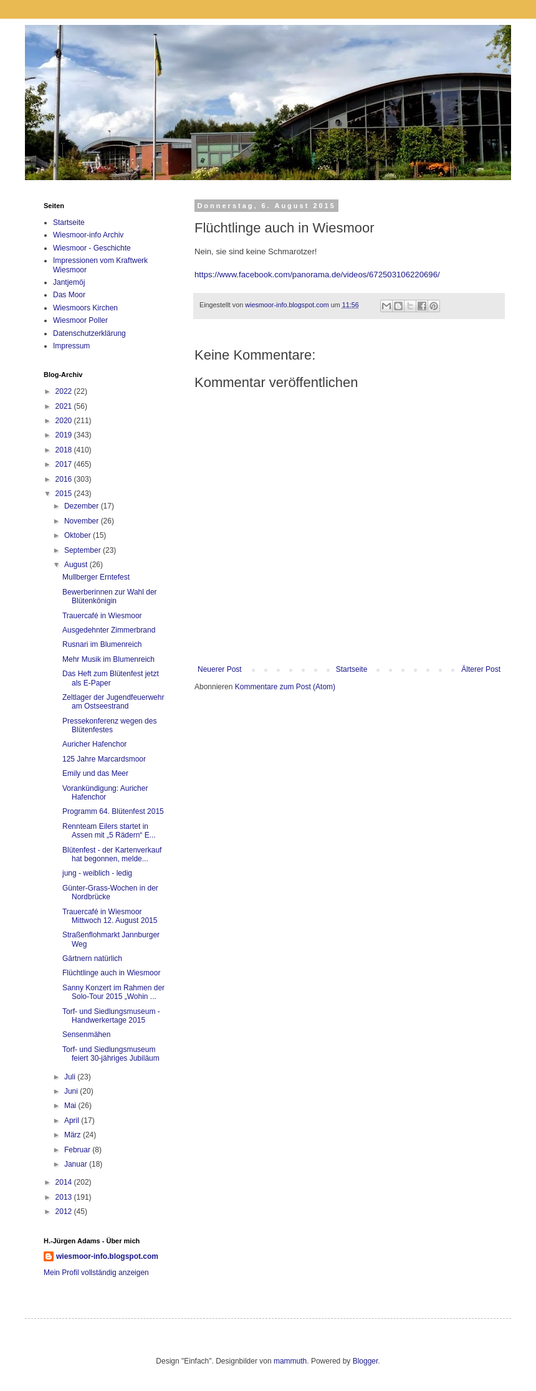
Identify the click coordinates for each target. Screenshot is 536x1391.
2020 (64, 420)
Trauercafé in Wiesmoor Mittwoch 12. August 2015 (109, 916)
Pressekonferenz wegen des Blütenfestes (109, 725)
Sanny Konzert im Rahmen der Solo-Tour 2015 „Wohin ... (113, 992)
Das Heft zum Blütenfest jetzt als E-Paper (110, 678)
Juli (70, 1077)
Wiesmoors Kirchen (85, 308)
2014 (64, 1182)
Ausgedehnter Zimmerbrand (108, 630)
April (72, 1120)
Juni (72, 1091)
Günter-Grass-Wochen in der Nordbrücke (110, 892)
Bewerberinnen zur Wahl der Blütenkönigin (109, 596)
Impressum (71, 346)
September (83, 550)
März (73, 1134)
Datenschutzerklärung (89, 333)
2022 (64, 391)
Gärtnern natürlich (92, 958)
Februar (78, 1149)
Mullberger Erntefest (96, 577)
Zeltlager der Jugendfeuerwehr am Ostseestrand (113, 701)
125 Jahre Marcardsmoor (104, 759)
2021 (64, 406)
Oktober (78, 535)
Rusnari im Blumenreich (101, 644)
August (77, 564)
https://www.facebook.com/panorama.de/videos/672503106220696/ (317, 274)
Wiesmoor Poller (80, 320)
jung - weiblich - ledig (97, 873)
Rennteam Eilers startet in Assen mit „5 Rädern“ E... (109, 830)
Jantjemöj (69, 282)
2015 (64, 493)
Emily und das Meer (95, 773)
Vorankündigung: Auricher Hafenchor (105, 792)
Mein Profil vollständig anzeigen (96, 1272)
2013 (64, 1197)
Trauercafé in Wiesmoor (102, 615)
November (82, 521)
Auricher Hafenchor (94, 744)
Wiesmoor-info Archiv (88, 235)
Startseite (352, 669)
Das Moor (69, 294)
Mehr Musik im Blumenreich (108, 659)
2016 (64, 479)
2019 (64, 435)
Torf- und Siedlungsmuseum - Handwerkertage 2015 (111, 1016)
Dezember (82, 506)
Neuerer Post (220, 669)
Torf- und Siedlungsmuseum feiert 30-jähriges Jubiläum (111, 1054)
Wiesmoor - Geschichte (92, 248)
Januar (76, 1164)
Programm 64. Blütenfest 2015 (113, 811)
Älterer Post (480, 669)
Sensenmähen (86, 1034)
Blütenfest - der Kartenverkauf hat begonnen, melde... (111, 854)
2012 (64, 1211)
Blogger (365, 1361)
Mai (71, 1105)
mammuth (290, 1361)
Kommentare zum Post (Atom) (285, 686)
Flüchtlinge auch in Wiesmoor (111, 972)
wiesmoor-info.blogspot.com (107, 1256)
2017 (64, 464)
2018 (64, 450)
